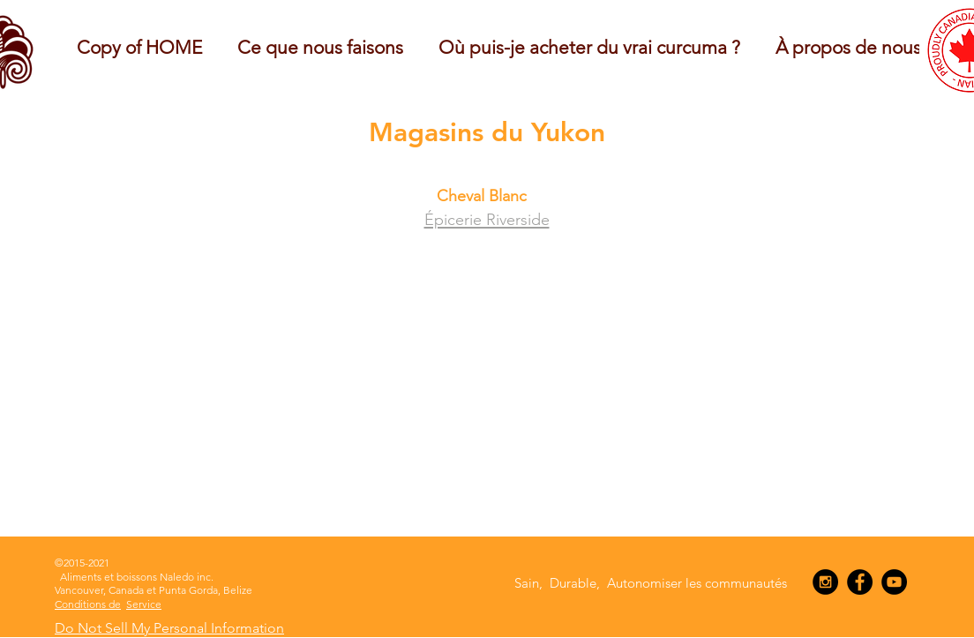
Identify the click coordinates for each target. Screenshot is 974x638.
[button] (320, 47)
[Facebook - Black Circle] (860, 582)
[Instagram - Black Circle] (825, 582)
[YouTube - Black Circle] (894, 582)
